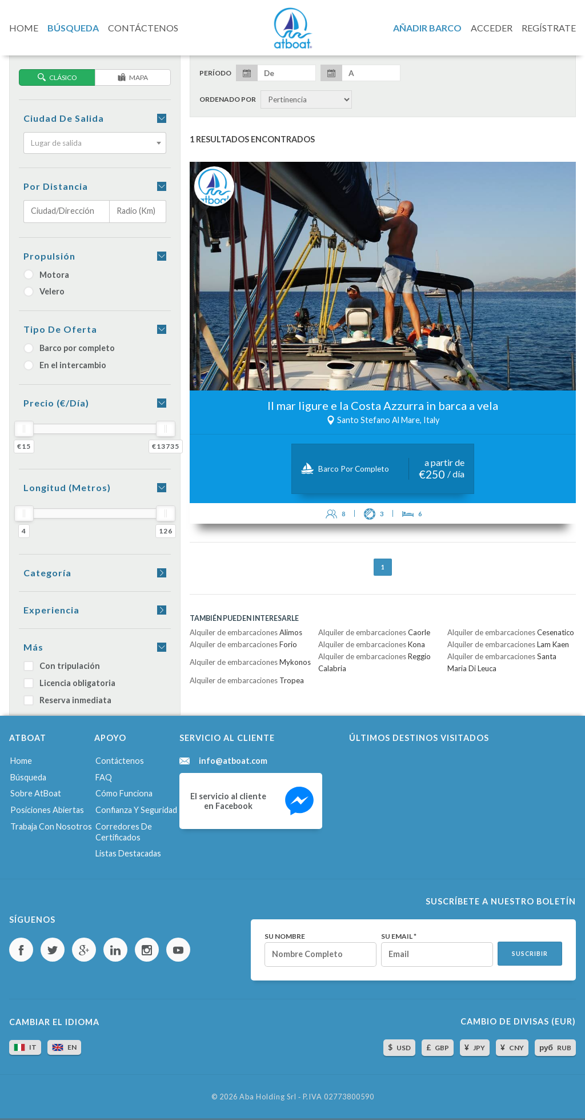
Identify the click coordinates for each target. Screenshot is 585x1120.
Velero (44, 291)
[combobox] (94, 143)
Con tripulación (61, 666)
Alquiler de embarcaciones (246, 632)
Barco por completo (69, 348)
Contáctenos (119, 761)
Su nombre (285, 936)
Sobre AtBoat (35, 793)
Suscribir (530, 953)
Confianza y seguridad (136, 810)
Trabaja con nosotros (51, 826)
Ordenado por (227, 99)
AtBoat (292, 28)
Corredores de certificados (123, 832)
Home (21, 761)
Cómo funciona (124, 793)
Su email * (398, 936)
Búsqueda (28, 777)
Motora (46, 275)
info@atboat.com (233, 761)
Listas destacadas (128, 853)
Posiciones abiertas (47, 810)
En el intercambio (64, 365)
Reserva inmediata (67, 700)
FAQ (103, 777)
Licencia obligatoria (69, 683)
